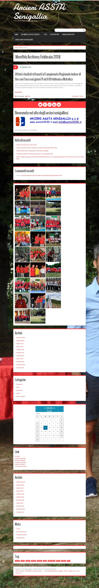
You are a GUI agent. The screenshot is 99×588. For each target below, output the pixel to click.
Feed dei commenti (21, 543)
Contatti (22, 580)
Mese (38, 422)
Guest (28, 105)
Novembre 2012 (20, 373)
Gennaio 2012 (20, 376)
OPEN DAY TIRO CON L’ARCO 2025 (26, 153)
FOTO (45, 38)
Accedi (18, 537)
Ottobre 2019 (19, 352)
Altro (78, 580)
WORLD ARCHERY (20, 469)
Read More (18, 101)
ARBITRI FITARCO (20, 473)
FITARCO (17, 465)
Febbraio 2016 (20, 364)
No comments (20, 105)
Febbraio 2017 (20, 361)
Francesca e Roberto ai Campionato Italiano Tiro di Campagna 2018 (34, 162)
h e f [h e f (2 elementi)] (58, 569)
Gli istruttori (54, 38)
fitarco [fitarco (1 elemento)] (33, 569)
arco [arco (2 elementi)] (23, 569)
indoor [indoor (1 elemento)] (63, 569)
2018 (20, 51)
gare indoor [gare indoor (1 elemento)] (51, 569)
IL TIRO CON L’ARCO (21, 475)
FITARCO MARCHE (20, 467)
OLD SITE (18, 582)
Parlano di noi (72, 580)
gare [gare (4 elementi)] (45, 569)
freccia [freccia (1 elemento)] (39, 569)
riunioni (18, 402)
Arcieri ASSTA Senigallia (45, 14)
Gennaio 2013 (20, 370)
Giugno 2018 (19, 355)
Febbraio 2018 (20, 358)
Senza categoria (20, 405)
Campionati (76, 105)
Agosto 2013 (19, 367)
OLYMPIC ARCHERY (20, 471)
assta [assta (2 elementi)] (28, 569)
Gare (82, 105)
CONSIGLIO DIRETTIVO (68, 38)
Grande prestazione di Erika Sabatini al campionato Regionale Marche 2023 (36, 156)
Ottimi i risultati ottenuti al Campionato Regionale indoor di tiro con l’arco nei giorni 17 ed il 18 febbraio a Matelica (48, 83)
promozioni (19, 399)
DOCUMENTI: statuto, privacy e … (31, 38)
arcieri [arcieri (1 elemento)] (17, 569)
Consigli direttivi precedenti (24, 43)
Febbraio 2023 (20, 349)
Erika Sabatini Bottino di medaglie (54, 580)
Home (16, 38)
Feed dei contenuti (21, 540)
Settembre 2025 (20, 346)
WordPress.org (20, 546)
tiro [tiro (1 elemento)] (68, 569)
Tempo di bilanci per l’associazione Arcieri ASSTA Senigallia (32, 159)
